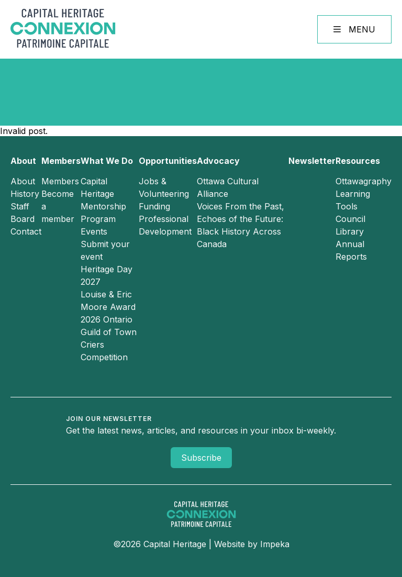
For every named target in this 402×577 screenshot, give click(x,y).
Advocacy (218, 161)
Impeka (274, 544)
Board (22, 219)
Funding (154, 206)
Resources (358, 161)
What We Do (107, 161)
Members (61, 161)
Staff (19, 206)
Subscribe (201, 457)
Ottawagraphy (364, 181)
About (23, 161)
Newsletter (312, 161)
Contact (25, 231)
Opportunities (168, 161)
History (24, 193)
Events (94, 231)
